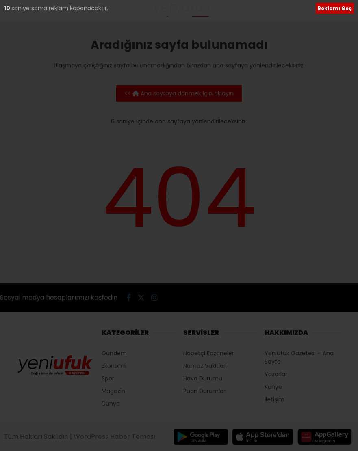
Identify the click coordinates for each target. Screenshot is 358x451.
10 (7, 8)
